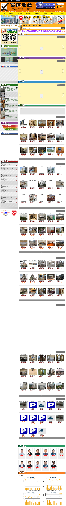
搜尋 (63, 28)
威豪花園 (35, 30)
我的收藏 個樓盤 (5, 0)
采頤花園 (44, 31)
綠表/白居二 (23, 109)
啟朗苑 (41, 31)
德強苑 (51, 31)
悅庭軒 (42, 30)
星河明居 (28, 30)
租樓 (27, 25)
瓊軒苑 (35, 31)
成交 (37, 25)
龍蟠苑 (39, 30)
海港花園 (32, 30)
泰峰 (60, 30)
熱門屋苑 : (19, 30)
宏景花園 (23, 31)
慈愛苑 (29, 31)
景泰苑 (38, 31)
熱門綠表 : (19, 31)
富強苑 (57, 31)
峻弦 (48, 30)
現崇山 (55, 30)
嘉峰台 (27, 31)
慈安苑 (32, 31)
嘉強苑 (54, 31)
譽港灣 (58, 30)
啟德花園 (47, 31)
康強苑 (60, 31)
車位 (34, 25)
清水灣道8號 (51, 30)
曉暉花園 (44, 30)
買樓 (24, 25)
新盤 (30, 25)
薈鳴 (25, 30)
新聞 (40, 25)
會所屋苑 (22, 108)
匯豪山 (23, 30)
